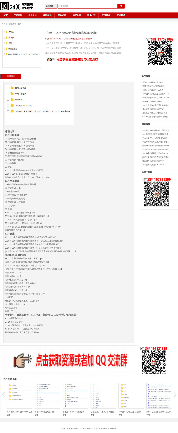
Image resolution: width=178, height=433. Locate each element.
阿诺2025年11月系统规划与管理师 (155, 146)
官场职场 (121, 15)
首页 (5, 15)
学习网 (4, 24)
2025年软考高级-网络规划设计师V (155, 130)
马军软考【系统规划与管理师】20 (155, 94)
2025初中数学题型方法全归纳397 (155, 153)
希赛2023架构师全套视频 (152, 101)
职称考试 (62, 15)
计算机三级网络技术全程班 (153, 82)
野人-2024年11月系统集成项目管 (155, 138)
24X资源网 (17, 6)
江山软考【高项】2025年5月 (153, 109)
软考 (20, 24)
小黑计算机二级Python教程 (152, 90)
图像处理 (91, 15)
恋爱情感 (106, 15)
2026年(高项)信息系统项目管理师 (155, 134)
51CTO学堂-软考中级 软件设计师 (155, 117)
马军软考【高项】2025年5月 (153, 165)
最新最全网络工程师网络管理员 (154, 113)
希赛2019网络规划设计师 (44, 412)
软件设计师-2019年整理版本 (73, 412)
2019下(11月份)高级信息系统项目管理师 (76, 32)
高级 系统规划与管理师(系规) (153, 86)
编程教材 (77, 15)
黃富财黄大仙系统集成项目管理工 (155, 142)
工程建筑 (18, 15)
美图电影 (47, 15)
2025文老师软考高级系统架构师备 (155, 105)
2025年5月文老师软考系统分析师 (155, 149)
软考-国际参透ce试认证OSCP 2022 (155, 98)
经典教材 (33, 15)
